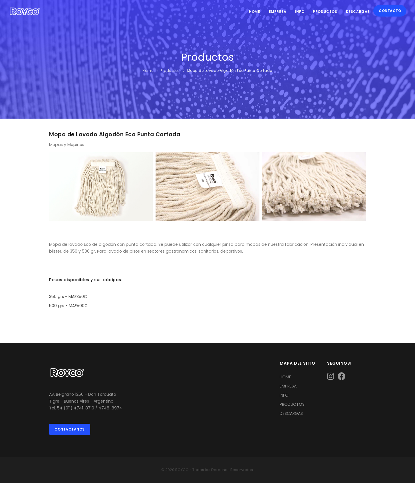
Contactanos (70, 429)
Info (299, 11)
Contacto (390, 10)
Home (254, 11)
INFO (284, 395)
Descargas (358, 11)
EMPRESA (288, 386)
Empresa (278, 11)
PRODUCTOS (292, 404)
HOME (285, 377)
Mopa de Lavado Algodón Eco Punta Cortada (230, 70)
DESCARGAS (291, 413)
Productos (325, 11)
